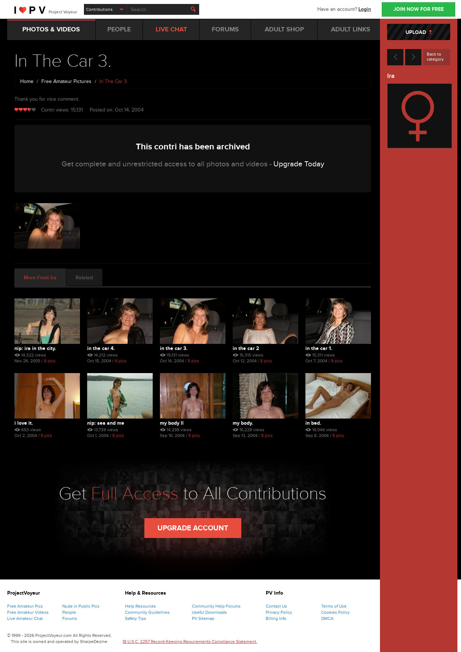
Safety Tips (135, 618)
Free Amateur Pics (25, 606)
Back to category (435, 57)
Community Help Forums (216, 606)
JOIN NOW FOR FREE (419, 9)
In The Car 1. (318, 348)
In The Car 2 (246, 348)
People (69, 612)
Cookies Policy (335, 612)
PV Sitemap (203, 618)
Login (364, 9)
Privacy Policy (279, 612)
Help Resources (140, 606)
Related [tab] (84, 278)
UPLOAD (419, 32)
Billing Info (276, 618)
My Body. (243, 423)
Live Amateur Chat (25, 618)
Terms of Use (333, 606)
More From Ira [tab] (40, 278)
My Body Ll (172, 423)
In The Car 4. (101, 348)
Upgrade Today (298, 164)
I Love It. (23, 423)
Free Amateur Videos (28, 612)
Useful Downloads (209, 612)
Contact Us (276, 606)
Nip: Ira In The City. (35, 348)
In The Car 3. (174, 348)
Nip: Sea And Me (105, 423)
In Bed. (313, 423)
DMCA (327, 618)
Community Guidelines (147, 612)
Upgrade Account (192, 528)
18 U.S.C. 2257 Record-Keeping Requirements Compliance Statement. (189, 641)
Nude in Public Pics (80, 606)
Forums (69, 618)
